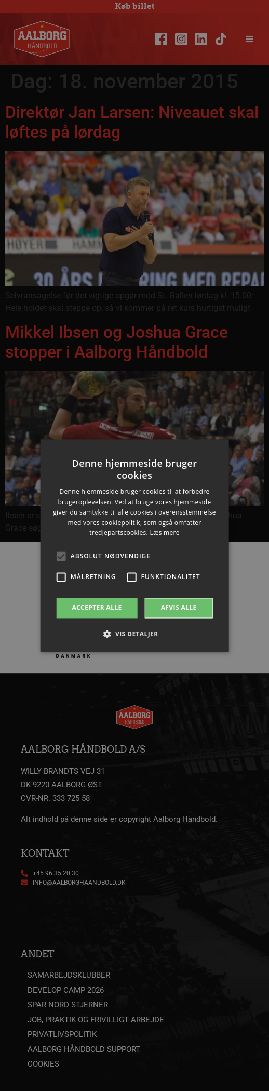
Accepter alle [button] (97, 607)
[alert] (134, 545)
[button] (134, 633)
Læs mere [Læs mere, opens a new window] (164, 533)
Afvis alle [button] (179, 607)
